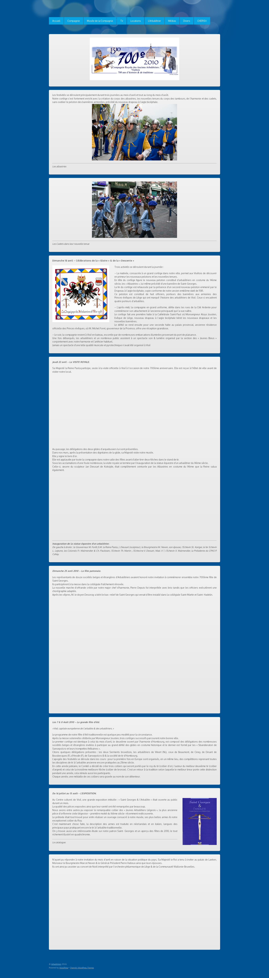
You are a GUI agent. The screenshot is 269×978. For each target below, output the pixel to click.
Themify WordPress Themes (82, 967)
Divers (186, 20)
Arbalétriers (56, 964)
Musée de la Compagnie (100, 20)
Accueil (56, 20)
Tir (121, 20)
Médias (172, 20)
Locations (135, 20)
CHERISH (202, 20)
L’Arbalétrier (154, 20)
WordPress (63, 967)
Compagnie (73, 20)
